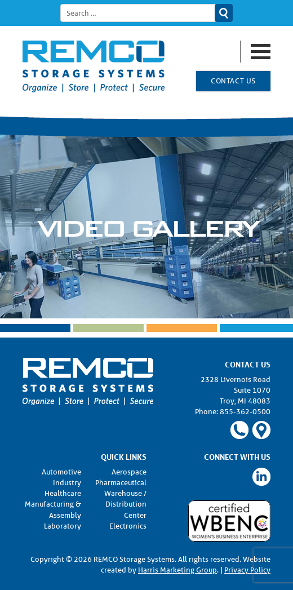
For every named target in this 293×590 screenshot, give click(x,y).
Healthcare (63, 493)
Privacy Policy (247, 570)
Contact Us (233, 81)
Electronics (127, 526)
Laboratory (62, 526)
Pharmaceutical (120, 482)
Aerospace (129, 472)
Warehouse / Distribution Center (125, 504)
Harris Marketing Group (177, 570)
